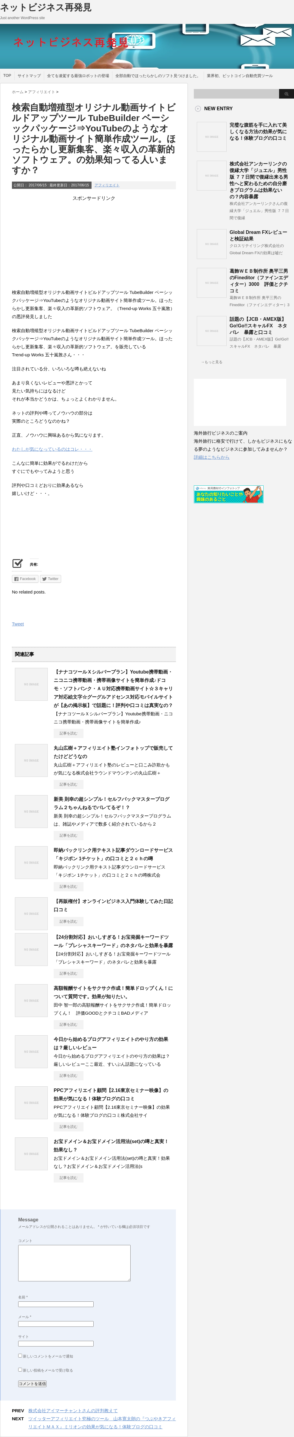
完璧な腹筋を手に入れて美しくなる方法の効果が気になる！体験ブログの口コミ (258, 131)
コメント (25, 1241)
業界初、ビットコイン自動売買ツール (240, 75)
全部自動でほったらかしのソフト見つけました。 (158, 75)
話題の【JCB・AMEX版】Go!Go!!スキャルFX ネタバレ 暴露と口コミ (258, 326)
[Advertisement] (94, 243)
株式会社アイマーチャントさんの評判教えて (73, 1410)
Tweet (18, 623)
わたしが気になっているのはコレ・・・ (52, 449)
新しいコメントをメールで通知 (48, 1356)
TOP (7, 75)
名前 (23, 1297)
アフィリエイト (107, 185)
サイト (23, 1337)
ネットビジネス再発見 (46, 7)
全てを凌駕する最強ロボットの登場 (78, 75)
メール (24, 1317)
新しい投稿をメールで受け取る (48, 1370)
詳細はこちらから (212, 457)
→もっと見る (211, 362)
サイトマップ (29, 75)
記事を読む (69, 733)
